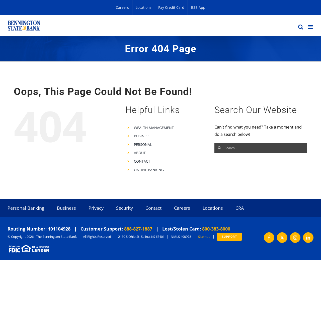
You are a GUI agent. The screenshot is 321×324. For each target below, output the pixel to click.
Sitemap (204, 236)
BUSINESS (142, 136)
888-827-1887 (138, 229)
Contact (153, 208)
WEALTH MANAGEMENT (154, 127)
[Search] (219, 148)
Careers (182, 208)
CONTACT (142, 161)
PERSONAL (143, 144)
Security (124, 208)
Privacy (96, 208)
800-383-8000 (216, 229)
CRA (239, 208)
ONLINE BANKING (149, 169)
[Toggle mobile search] (300, 27)
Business (66, 208)
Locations (213, 208)
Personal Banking (26, 208)
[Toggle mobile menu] (310, 27)
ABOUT (140, 152)
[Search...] (260, 148)
